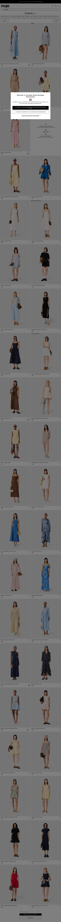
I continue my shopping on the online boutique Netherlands (30, 111)
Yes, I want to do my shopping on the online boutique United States (30, 108)
